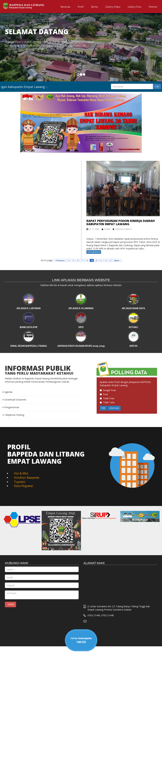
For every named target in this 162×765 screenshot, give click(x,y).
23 (111, 260)
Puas (104, 394)
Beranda (65, 6)
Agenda (7, 391)
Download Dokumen (14, 399)
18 (87, 260)
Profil (81, 6)
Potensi (153, 6)
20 (96, 260)
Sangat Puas (108, 390)
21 (101, 260)
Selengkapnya (93, 252)
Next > (117, 260)
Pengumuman (10, 407)
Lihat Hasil (114, 408)
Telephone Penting (13, 414)
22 (106, 260)
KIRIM (10, 604)
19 (92, 260)
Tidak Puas (107, 398)
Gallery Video (112, 6)
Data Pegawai (23, 486)
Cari (157, 86)
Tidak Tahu (107, 402)
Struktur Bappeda (26, 477)
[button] (7, 61)
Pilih (103, 408)
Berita (94, 6)
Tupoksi (19, 482)
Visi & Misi (21, 473)
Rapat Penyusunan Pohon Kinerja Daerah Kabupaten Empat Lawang (120, 222)
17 (82, 260)
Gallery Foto (134, 6)
